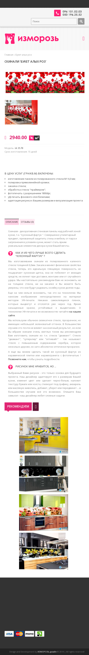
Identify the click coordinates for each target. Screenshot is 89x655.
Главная (9, 54)
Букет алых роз (23, 54)
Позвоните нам (17, 359)
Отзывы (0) (27, 221)
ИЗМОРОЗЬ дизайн (47, 651)
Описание (12, 221)
